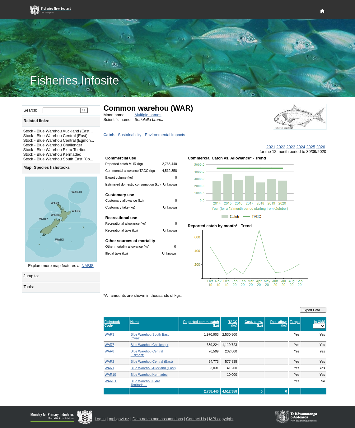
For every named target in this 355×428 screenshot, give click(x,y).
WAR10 (110, 374)
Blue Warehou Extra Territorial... (145, 383)
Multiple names (148, 115)
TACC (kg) (232, 323)
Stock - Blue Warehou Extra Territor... (56, 149)
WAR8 (109, 351)
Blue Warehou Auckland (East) (153, 368)
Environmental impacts (165, 134)
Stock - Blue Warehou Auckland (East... (58, 131)
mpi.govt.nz (119, 418)
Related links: (36, 120)
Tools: (29, 286)
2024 (300, 147)
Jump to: (31, 276)
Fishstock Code (112, 323)
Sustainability (129, 134)
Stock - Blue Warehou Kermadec (52, 154)
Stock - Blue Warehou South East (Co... (58, 159)
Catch (109, 134)
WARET (111, 381)
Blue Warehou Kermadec (149, 374)
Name (134, 322)
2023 (290, 147)
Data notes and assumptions (158, 418)
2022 (280, 147)
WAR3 (109, 334)
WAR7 (109, 345)
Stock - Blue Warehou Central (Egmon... (58, 140)
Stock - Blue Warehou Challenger (52, 145)
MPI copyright (221, 418)
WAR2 (109, 361)
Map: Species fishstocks (47, 167)
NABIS (87, 265)
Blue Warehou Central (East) (152, 361)
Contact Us (196, 418)
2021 (270, 147)
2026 (320, 147)
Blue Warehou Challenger (150, 345)
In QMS (319, 322)
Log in (100, 418)
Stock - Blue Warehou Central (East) (55, 135)
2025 (310, 147)
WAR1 (109, 368)
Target (295, 322)
